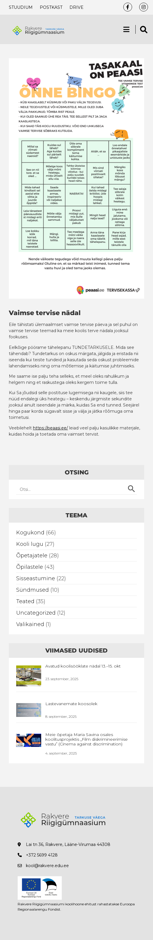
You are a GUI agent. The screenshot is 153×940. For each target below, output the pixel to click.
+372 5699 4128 (42, 855)
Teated (25, 601)
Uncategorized (36, 613)
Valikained (30, 624)
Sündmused (32, 590)
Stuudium (21, 7)
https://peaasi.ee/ (50, 428)
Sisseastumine (35, 578)
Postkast (51, 7)
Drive (76, 7)
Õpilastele (29, 567)
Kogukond (30, 532)
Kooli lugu (29, 544)
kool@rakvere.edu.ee (47, 865)
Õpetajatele (31, 555)
